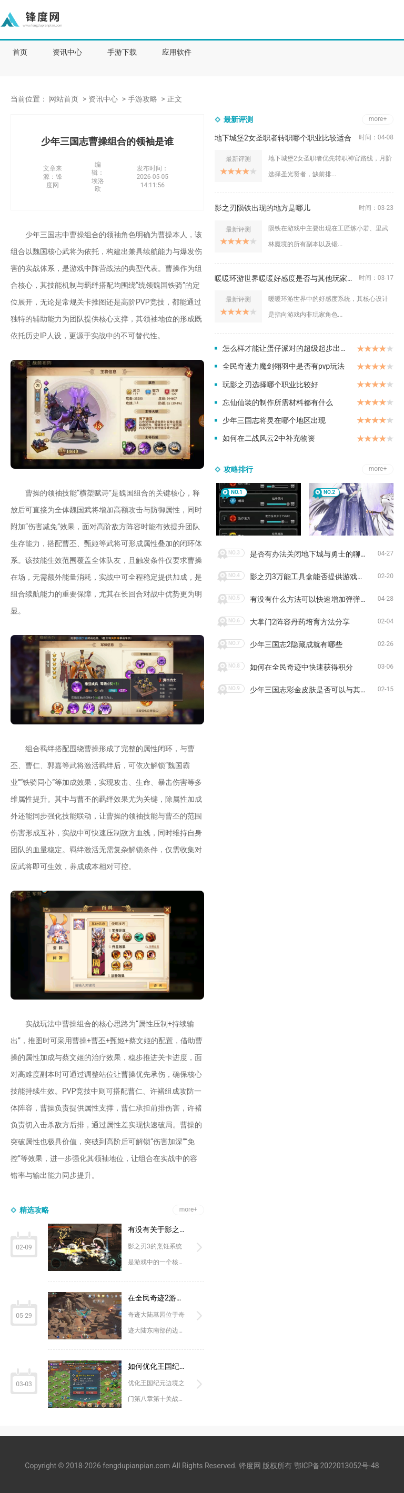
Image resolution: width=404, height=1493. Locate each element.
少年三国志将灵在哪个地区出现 (274, 420)
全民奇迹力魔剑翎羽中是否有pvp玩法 (284, 366)
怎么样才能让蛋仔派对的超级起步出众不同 (290, 348)
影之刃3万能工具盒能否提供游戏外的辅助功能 (314, 576)
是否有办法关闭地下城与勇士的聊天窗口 (314, 554)
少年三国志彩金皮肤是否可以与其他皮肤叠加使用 (314, 689)
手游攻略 (142, 99)
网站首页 (63, 99)
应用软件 (176, 52)
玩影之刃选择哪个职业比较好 (270, 384)
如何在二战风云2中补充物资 (269, 438)
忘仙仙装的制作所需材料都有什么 (278, 402)
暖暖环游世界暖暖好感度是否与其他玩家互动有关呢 (287, 278)
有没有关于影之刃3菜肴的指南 (157, 1229)
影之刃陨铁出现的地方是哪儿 (262, 208)
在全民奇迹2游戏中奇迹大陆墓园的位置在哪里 (157, 1298)
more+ (188, 1209)
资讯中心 (67, 52)
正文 (174, 99)
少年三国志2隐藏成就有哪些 (296, 644)
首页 (20, 52)
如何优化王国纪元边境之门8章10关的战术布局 (157, 1366)
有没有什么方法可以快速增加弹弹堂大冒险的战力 (314, 599)
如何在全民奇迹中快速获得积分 (301, 667)
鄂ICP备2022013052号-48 (336, 1465)
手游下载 (122, 52)
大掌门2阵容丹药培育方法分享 (300, 622)
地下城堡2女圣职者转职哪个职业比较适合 (283, 138)
